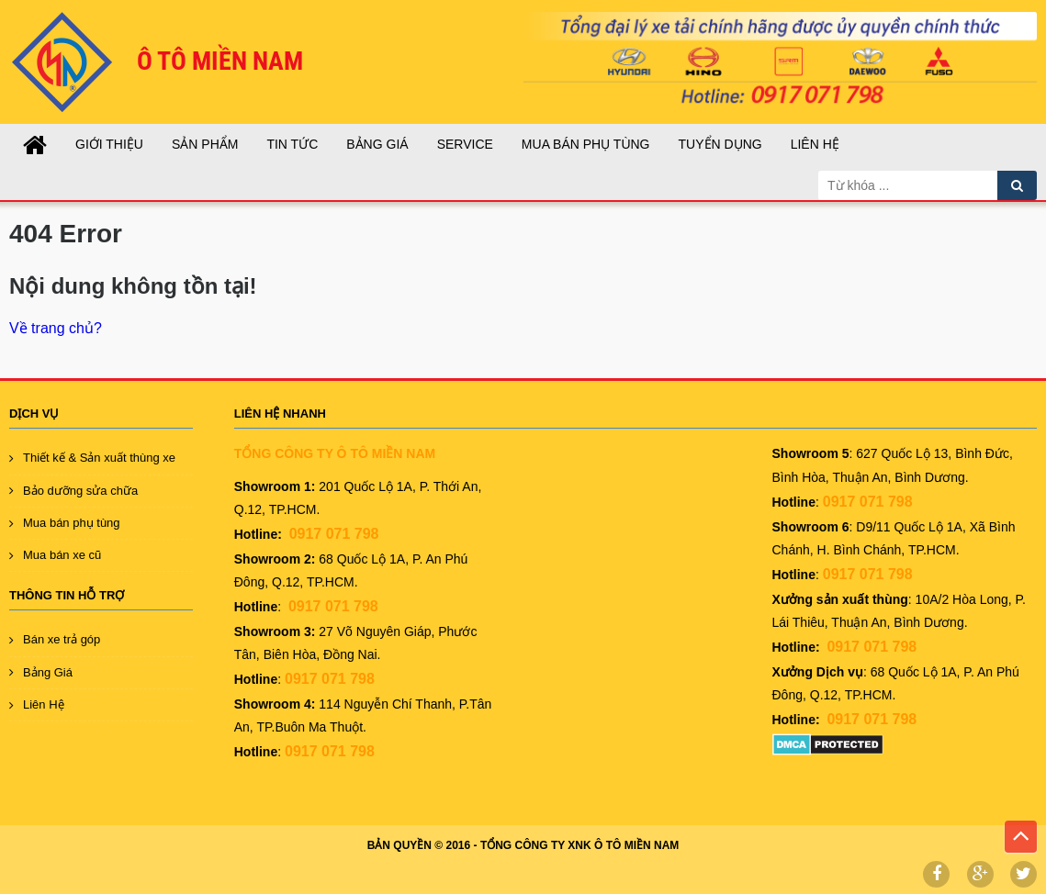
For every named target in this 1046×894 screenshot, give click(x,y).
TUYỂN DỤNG (720, 144)
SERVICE (465, 144)
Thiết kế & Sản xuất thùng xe (99, 457)
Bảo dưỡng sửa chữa (80, 490)
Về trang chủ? (55, 328)
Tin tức (292, 144)
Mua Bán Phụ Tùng (586, 144)
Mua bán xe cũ (62, 555)
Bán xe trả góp (61, 639)
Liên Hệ (815, 144)
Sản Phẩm (205, 144)
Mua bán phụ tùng (71, 523)
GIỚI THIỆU (109, 144)
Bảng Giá (377, 144)
